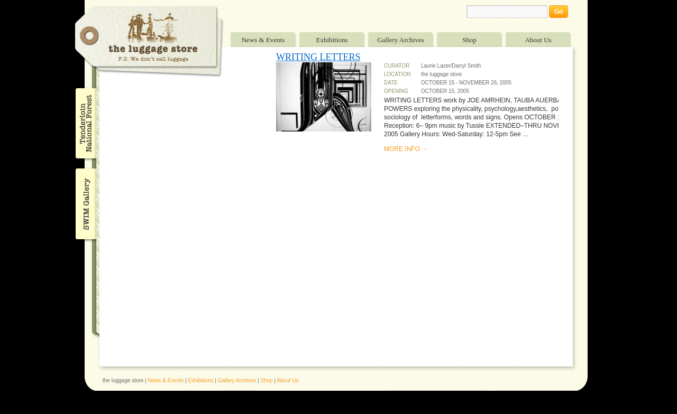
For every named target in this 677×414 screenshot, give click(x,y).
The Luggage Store (149, 41)
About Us (538, 40)
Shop (469, 40)
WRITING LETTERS (318, 57)
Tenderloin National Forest (85, 123)
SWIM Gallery (85, 202)
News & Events (263, 40)
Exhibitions (332, 40)
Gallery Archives (400, 40)
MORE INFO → (406, 149)
